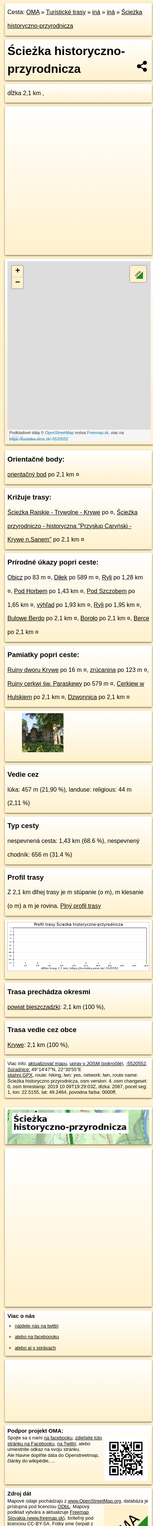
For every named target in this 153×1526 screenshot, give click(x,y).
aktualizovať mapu (47, 1063)
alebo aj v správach (35, 1348)
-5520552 (136, 1063)
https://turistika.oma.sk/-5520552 (38, 439)
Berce (141, 618)
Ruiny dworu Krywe (33, 670)
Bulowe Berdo (26, 618)
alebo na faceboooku (37, 1336)
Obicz (15, 577)
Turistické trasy (66, 12)
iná (96, 12)
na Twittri (66, 1443)
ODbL (64, 1506)
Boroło (89, 618)
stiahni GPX (20, 1075)
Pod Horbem (31, 591)
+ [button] (17, 271)
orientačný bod (26, 474)
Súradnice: (18, 1069)
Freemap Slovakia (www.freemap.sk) (48, 1514)
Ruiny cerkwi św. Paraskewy (44, 683)
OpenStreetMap (59, 432)
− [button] (17, 282)
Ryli (107, 577)
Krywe (15, 1045)
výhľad (45, 605)
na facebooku (58, 1438)
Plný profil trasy (80, 906)
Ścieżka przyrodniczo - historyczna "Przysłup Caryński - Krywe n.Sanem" (72, 526)
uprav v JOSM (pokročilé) (96, 1063)
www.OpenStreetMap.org (94, 1501)
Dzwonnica (82, 697)
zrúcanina (102, 670)
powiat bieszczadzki (33, 1007)
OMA (33, 12)
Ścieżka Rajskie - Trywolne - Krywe (53, 512)
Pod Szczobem (107, 591)
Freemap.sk (97, 432)
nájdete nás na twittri (36, 1326)
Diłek (60, 577)
